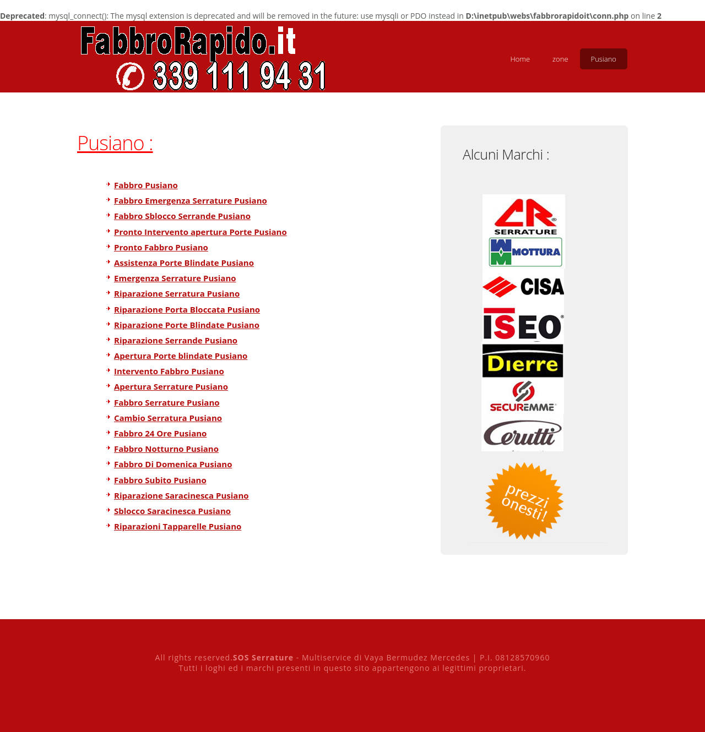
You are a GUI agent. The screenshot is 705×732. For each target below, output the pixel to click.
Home (520, 59)
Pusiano (603, 59)
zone (560, 59)
